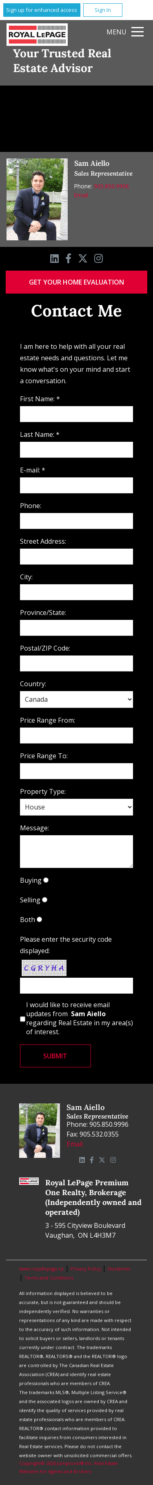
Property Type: (43, 791)
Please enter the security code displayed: (66, 945)
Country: (33, 683)
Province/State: (43, 612)
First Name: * (40, 398)
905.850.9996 (111, 186)
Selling (30, 899)
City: (26, 576)
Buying (31, 880)
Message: (34, 827)
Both (27, 919)
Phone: (30, 505)
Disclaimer (119, 1269)
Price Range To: (44, 755)
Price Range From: (47, 720)
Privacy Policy (86, 1269)
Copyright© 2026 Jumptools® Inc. (56, 1463)
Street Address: (43, 541)
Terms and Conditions (48, 1278)
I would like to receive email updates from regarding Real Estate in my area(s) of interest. (79, 1018)
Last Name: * (40, 434)
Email (81, 195)
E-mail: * (32, 470)
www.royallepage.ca (41, 1269)
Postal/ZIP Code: (45, 648)
